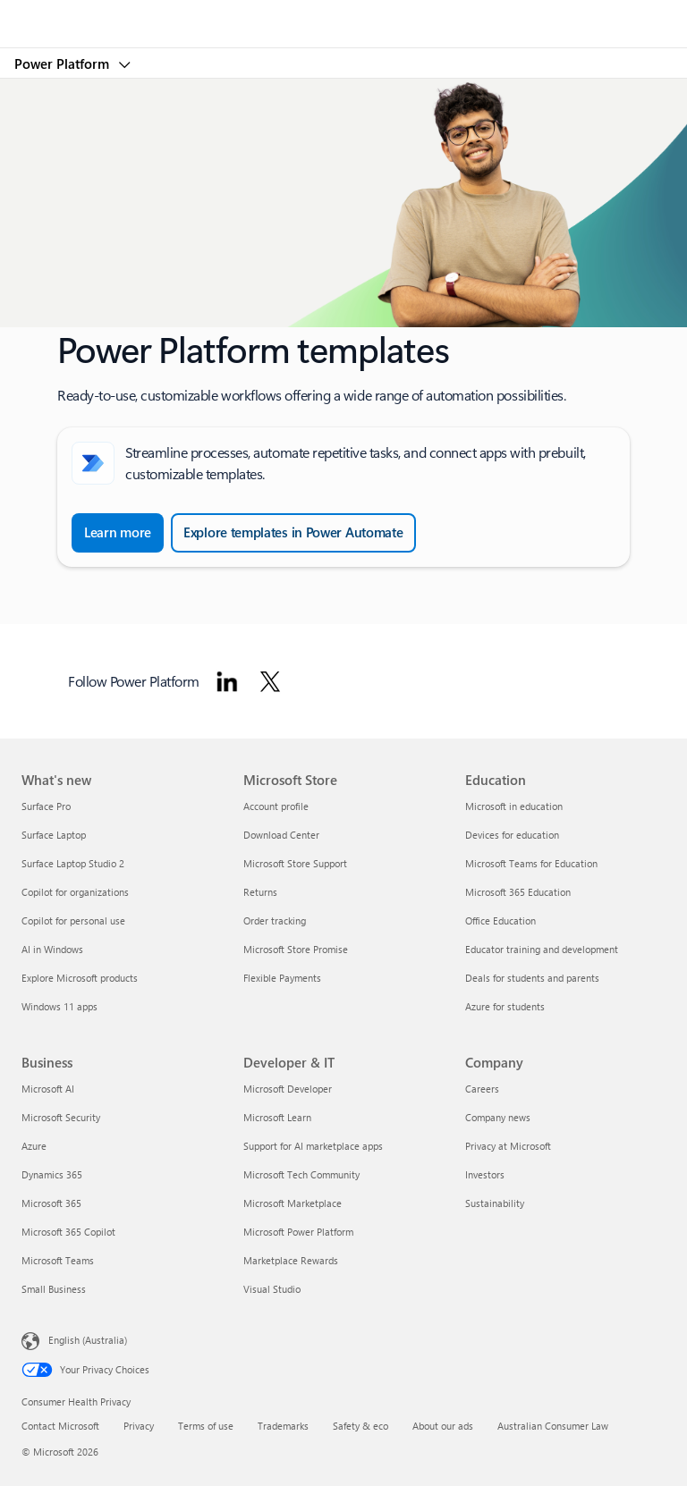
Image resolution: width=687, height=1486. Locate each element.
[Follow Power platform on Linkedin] (227, 681)
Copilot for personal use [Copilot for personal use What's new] (73, 920)
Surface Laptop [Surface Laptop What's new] (53, 834)
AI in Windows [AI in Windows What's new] (52, 949)
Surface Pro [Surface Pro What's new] (46, 806)
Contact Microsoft (60, 1425)
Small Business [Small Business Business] (53, 1289)
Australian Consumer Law (552, 1425)
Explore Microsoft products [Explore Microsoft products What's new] (79, 977)
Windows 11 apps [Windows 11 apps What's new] (59, 1006)
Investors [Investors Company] (485, 1174)
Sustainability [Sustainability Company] (494, 1203)
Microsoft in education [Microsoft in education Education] (514, 806)
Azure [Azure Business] (34, 1145)
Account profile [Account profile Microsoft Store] (276, 806)
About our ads (442, 1425)
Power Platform (63, 63)
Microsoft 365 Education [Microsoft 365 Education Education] (518, 892)
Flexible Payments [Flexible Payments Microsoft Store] (282, 977)
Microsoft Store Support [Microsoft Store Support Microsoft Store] (295, 863)
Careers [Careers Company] (482, 1088)
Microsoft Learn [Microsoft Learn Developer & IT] (277, 1117)
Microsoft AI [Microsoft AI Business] (47, 1088)
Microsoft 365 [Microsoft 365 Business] (51, 1203)
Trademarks (283, 1425)
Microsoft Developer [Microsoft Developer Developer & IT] (287, 1088)
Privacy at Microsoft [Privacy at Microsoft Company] (508, 1145)
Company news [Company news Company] (497, 1117)
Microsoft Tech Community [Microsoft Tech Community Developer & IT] (301, 1174)
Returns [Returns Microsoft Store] (260, 892)
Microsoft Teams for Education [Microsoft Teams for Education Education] (531, 863)
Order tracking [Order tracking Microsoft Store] (274, 920)
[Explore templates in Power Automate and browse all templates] (293, 533)
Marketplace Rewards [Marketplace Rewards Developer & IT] (290, 1260)
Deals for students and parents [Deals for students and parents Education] (532, 977)
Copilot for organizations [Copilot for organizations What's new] (75, 892)
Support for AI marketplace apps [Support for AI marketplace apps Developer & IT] (313, 1145)
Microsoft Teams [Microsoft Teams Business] (57, 1260)
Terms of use (205, 1425)
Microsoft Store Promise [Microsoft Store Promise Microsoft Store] (295, 949)
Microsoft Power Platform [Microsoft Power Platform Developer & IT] (298, 1231)
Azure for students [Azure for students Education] (505, 1006)
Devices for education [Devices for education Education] (512, 834)
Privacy (138, 1425)
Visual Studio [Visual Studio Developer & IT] (272, 1289)
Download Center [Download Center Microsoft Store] (281, 834)
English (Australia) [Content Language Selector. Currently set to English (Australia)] (87, 1340)
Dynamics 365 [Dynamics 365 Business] (51, 1174)
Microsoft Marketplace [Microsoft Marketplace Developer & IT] (292, 1203)
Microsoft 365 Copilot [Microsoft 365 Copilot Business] (68, 1231)
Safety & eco (360, 1425)
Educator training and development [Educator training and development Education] (541, 949)
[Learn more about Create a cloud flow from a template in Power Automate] (118, 533)
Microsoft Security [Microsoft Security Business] (60, 1117)
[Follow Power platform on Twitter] (270, 681)
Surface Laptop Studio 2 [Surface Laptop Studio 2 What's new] (72, 863)
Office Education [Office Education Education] (500, 920)
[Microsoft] (342, 13)
